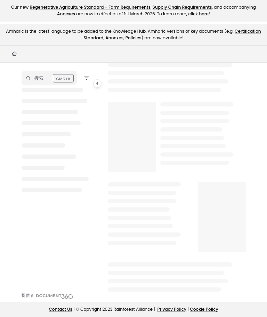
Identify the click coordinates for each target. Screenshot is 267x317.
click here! (199, 14)
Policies (133, 38)
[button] (49, 78)
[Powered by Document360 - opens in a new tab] (47, 295)
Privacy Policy (171, 309)
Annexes (66, 14)
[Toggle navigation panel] (97, 83)
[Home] (14, 54)
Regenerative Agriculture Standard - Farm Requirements (90, 7)
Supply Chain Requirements (182, 7)
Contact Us (60, 309)
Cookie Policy (204, 309)
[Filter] (86, 78)
